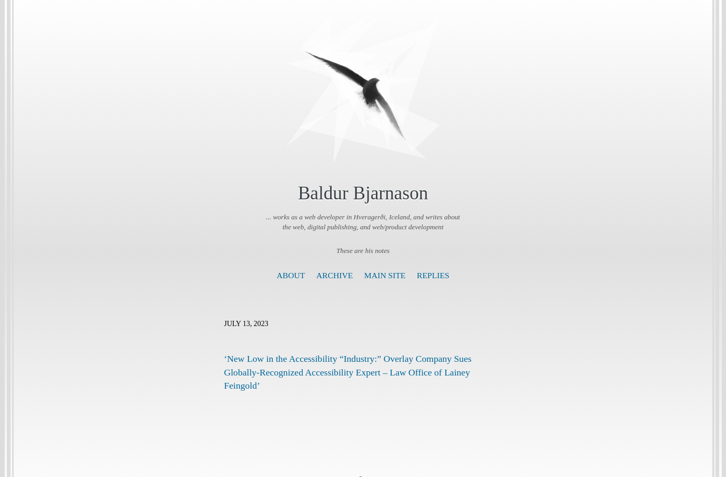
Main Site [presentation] (385, 275)
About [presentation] (291, 275)
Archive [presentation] (334, 275)
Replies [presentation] (433, 275)
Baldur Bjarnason (363, 193)
